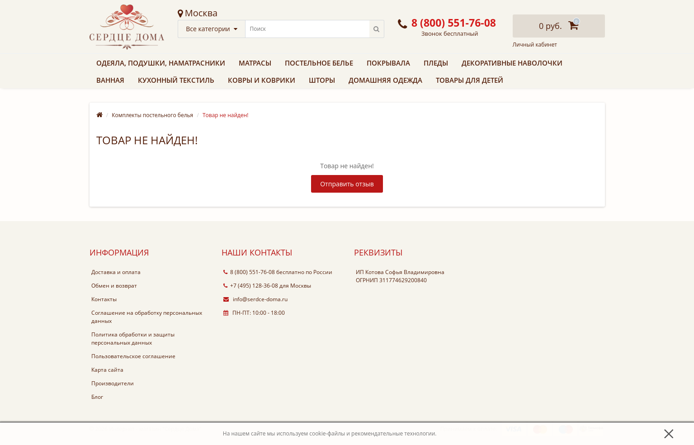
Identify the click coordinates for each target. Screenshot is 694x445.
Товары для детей (469, 80)
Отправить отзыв (347, 184)
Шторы (322, 80)
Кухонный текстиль (176, 80)
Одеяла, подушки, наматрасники (160, 62)
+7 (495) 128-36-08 (250, 285)
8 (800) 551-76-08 (249, 272)
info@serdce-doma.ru (255, 299)
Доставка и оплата (116, 272)
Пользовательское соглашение (133, 356)
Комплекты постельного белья (152, 115)
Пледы (436, 62)
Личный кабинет (535, 44)
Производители (112, 383)
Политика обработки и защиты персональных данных (133, 338)
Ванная (110, 80)
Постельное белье (319, 62)
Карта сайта (107, 370)
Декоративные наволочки (512, 62)
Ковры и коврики (261, 80)
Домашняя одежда (385, 80)
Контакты (104, 299)
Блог (97, 397)
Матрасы (255, 62)
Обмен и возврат (114, 285)
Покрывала (388, 62)
